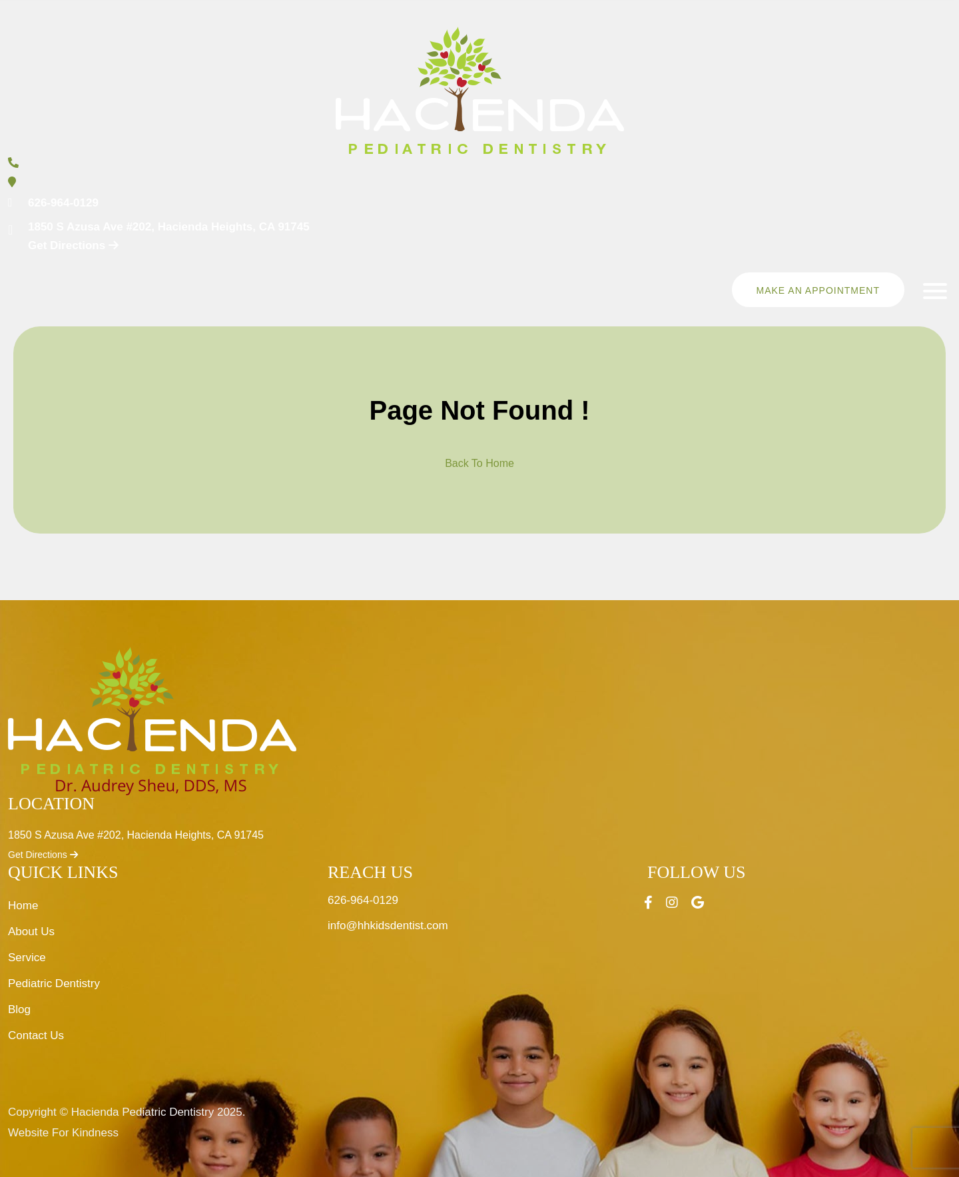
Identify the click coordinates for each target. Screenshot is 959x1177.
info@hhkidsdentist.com (388, 925)
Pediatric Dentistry (54, 983)
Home (23, 905)
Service (27, 957)
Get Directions (43, 854)
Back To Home (479, 463)
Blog (19, 1009)
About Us (31, 931)
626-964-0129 (63, 202)
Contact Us (36, 1035)
